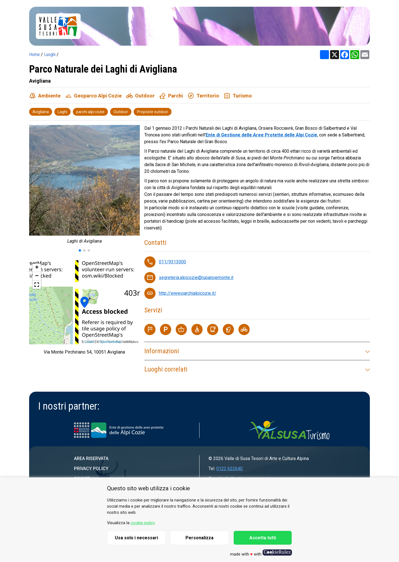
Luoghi (49, 54)
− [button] (37, 276)
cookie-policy (143, 523)
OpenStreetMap (110, 341)
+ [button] (37, 268)
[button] (80, 250)
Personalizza (199, 537)
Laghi (62, 112)
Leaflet (89, 341)
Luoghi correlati (257, 369)
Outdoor (120, 112)
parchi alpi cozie (90, 112)
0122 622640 (229, 468)
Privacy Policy (91, 468)
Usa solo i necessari (136, 537)
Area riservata (91, 458)
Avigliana (41, 112)
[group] (84, 186)
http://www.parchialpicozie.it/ (187, 293)
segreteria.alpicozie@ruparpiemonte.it (196, 277)
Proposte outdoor (152, 112)
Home (34, 54)
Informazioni (257, 351)
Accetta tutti (262, 537)
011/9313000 (172, 261)
